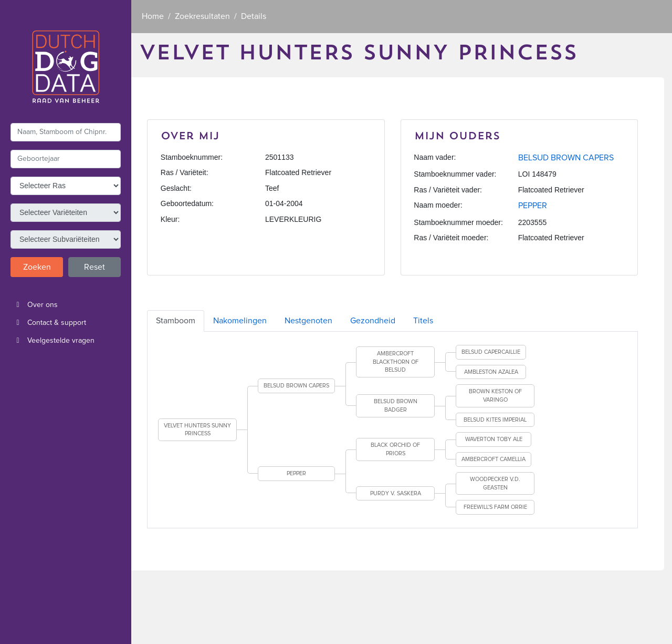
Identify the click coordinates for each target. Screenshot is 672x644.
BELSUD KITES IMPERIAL (495, 420)
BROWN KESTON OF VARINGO (495, 396)
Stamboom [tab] (175, 320)
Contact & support (48, 322)
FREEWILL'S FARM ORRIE (495, 507)
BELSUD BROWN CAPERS (566, 158)
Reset (94, 267)
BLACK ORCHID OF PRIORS (395, 449)
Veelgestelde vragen (52, 340)
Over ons (34, 305)
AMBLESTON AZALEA (491, 372)
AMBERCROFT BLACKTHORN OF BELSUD (395, 362)
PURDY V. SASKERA (395, 493)
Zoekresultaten (202, 16)
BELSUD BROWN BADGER (395, 405)
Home (153, 16)
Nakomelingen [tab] (240, 320)
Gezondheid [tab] (372, 320)
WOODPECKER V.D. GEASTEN (495, 483)
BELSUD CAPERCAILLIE (490, 352)
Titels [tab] (423, 320)
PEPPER (532, 205)
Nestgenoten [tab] (308, 320)
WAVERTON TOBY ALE (493, 439)
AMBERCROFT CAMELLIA (493, 459)
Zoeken (37, 267)
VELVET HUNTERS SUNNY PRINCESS (197, 430)
